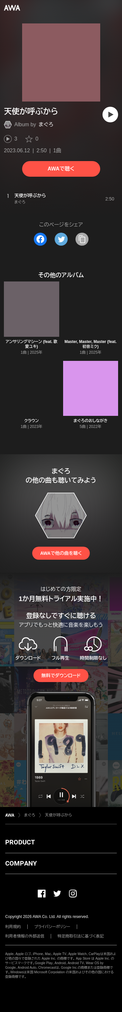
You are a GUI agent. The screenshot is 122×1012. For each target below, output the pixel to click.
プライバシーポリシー (52, 926)
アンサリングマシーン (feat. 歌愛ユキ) (31, 344)
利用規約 (13, 926)
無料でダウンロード (60, 675)
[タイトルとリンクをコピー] (81, 239)
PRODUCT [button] (20, 842)
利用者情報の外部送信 (24, 936)
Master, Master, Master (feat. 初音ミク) (90, 344)
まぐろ (46, 124)
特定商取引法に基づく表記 (81, 936)
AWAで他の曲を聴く (61, 553)
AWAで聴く (60, 168)
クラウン (31, 420)
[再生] (110, 114)
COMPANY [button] (21, 863)
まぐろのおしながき (91, 420)
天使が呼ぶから (58, 815)
